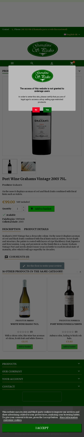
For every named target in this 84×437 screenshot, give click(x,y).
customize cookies (12, 420)
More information (69, 417)
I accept (42, 428)
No (36, 110)
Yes (47, 110)
